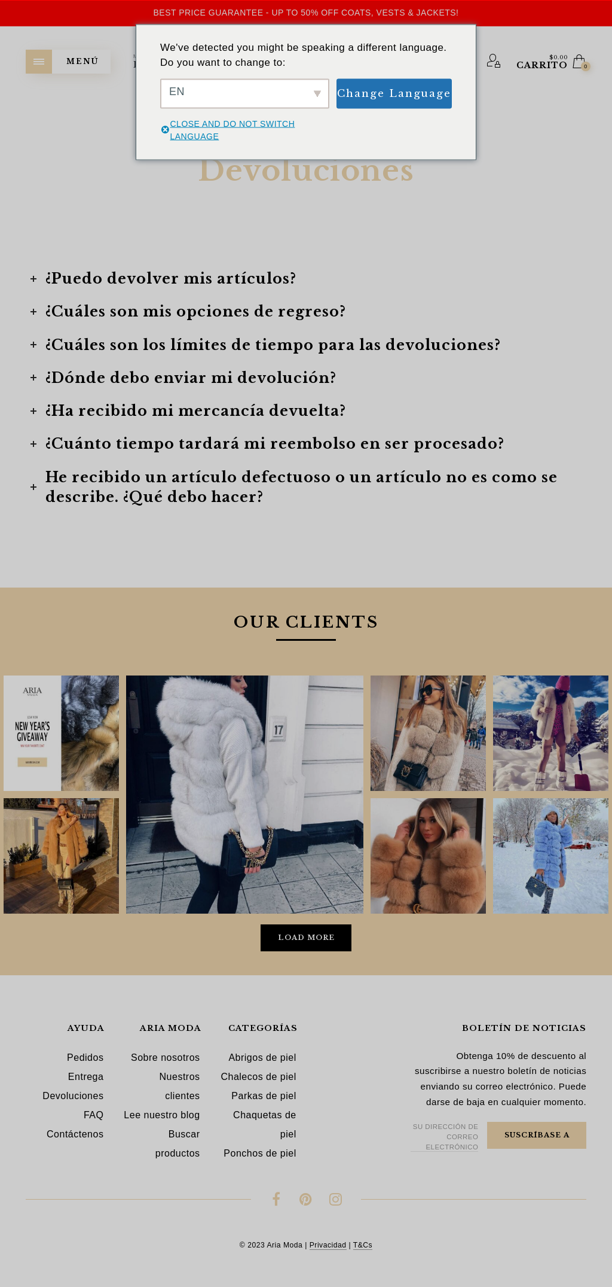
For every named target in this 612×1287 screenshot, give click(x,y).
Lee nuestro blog (162, 1115)
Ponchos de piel (260, 1153)
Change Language (394, 93)
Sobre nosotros (165, 1057)
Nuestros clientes (180, 1086)
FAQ (94, 1115)
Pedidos (85, 1057)
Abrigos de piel (262, 1057)
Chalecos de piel (258, 1077)
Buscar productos (177, 1143)
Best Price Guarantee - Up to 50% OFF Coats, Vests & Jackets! (305, 12)
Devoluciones (72, 1096)
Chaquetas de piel (264, 1124)
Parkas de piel (263, 1096)
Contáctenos (75, 1134)
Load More (306, 937)
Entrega (86, 1077)
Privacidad (328, 1245)
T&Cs (362, 1245)
